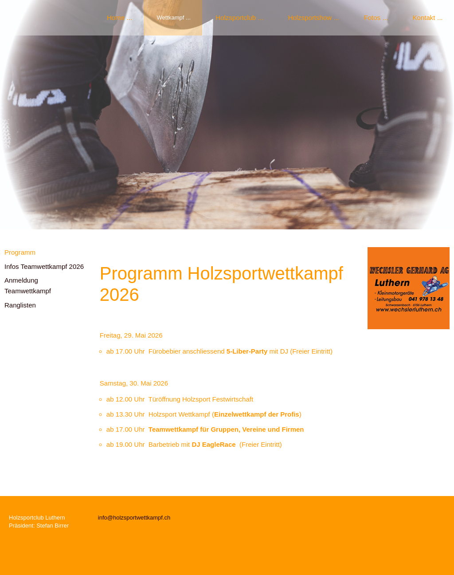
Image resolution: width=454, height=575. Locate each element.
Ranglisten (20, 305)
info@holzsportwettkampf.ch (134, 517)
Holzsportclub (235, 17)
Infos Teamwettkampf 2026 (44, 266)
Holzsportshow (310, 17)
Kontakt (424, 17)
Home (116, 17)
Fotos (372, 17)
